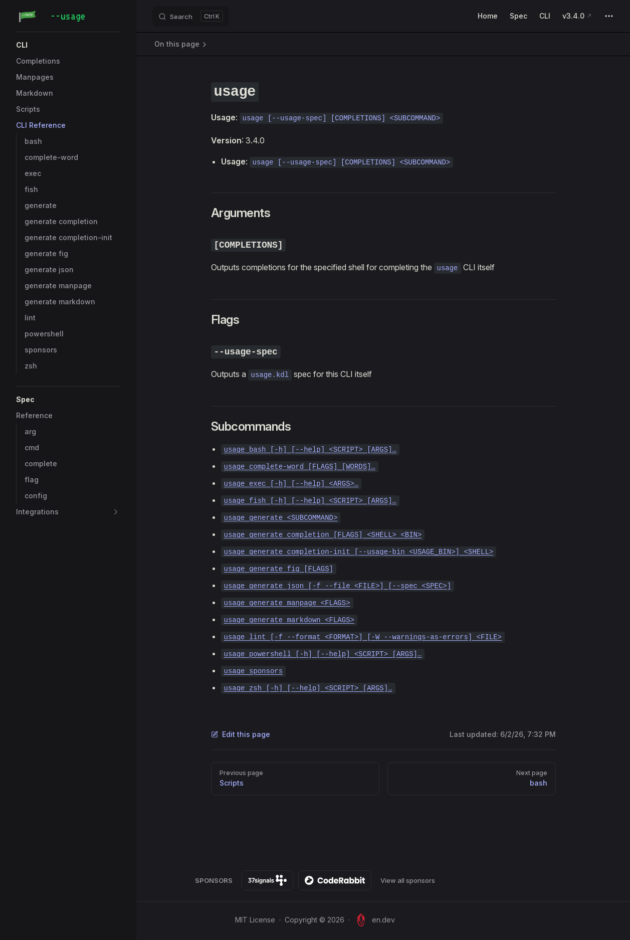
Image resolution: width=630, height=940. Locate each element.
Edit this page (240, 734)
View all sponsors (407, 880)
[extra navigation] (609, 16)
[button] (116, 512)
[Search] (190, 16)
